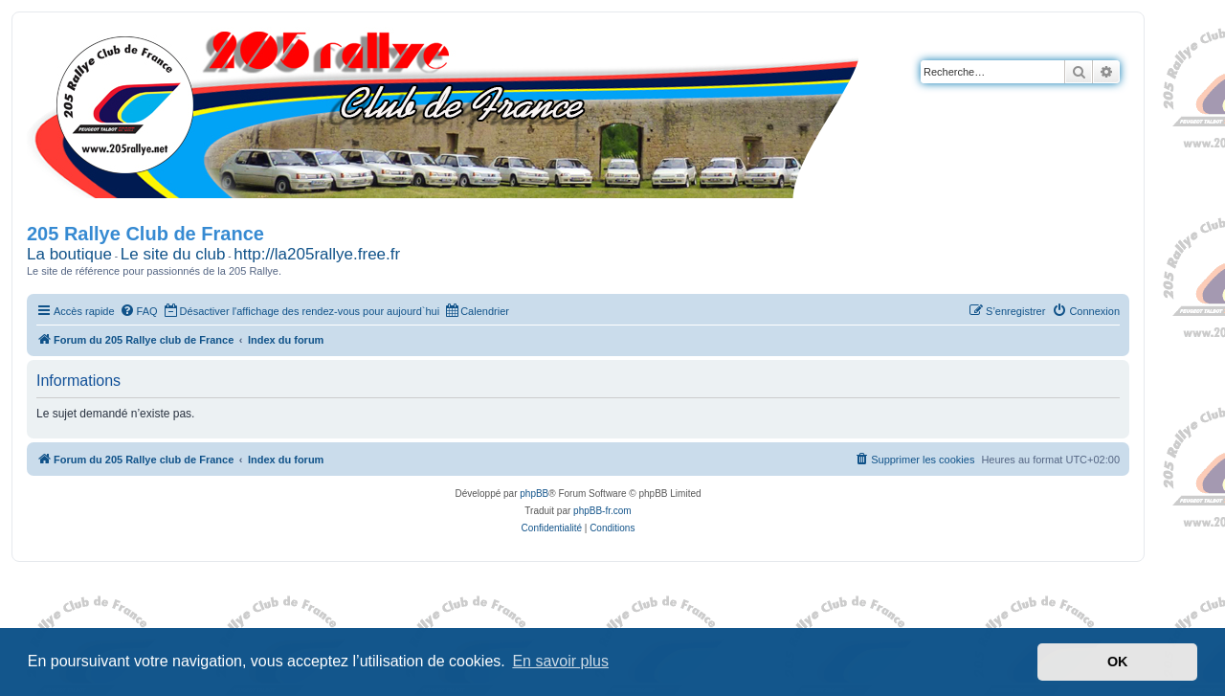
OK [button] (1117, 661)
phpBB (534, 493)
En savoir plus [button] (560, 661)
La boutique (69, 254)
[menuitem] (139, 311)
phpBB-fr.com (602, 510)
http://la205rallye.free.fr (317, 254)
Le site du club (173, 254)
